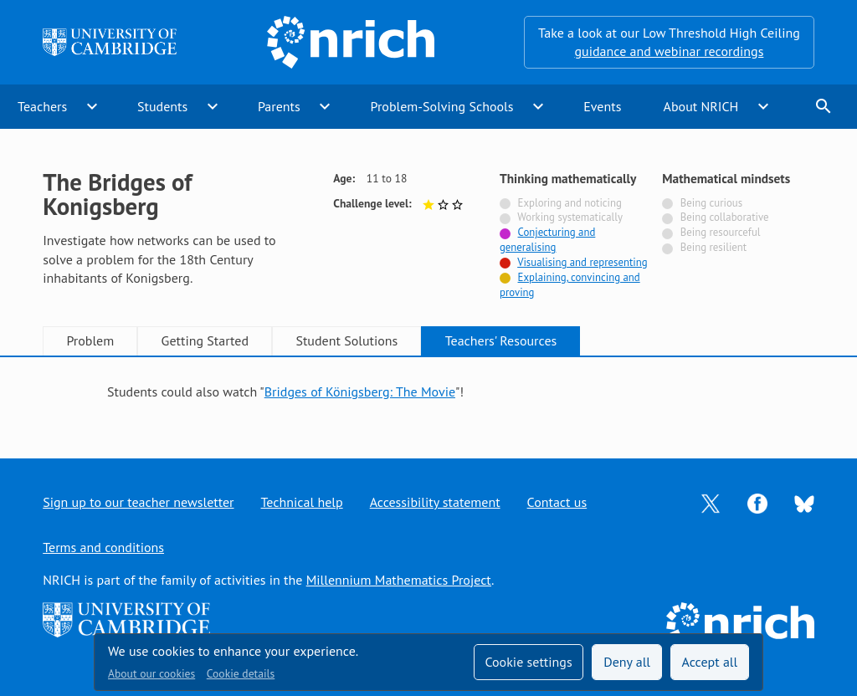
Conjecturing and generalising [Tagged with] (547, 239)
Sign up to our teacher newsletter (138, 502)
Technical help (302, 502)
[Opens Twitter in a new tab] (710, 502)
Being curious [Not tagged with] (711, 203)
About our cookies (151, 673)
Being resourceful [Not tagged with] (720, 232)
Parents (279, 106)
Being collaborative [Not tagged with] (724, 217)
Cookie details (241, 673)
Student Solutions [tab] (346, 340)
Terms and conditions (103, 547)
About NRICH (701, 106)
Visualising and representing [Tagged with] (582, 262)
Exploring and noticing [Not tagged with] (570, 203)
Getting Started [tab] (205, 340)
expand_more (92, 106)
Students (162, 106)
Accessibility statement (435, 502)
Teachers (42, 106)
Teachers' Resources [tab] (501, 340)
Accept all (710, 661)
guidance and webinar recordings (668, 51)
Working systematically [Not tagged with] (570, 217)
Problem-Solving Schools (442, 106)
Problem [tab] (90, 340)
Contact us (557, 502)
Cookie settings (528, 661)
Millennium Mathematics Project (398, 579)
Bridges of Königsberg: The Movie (359, 391)
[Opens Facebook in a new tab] (757, 502)
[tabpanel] (428, 391)
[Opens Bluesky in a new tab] (804, 502)
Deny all (626, 661)
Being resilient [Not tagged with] (713, 247)
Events (602, 106)
